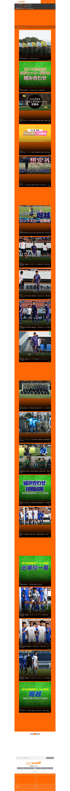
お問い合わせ (17, 786)
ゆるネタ (37, 779)
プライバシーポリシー (37, 786)
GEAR (17, 779)
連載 (36, 782)
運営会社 (36, 787)
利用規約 (17, 787)
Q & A (17, 782)
